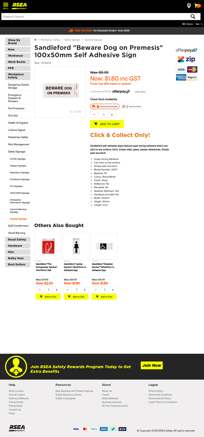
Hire (11, 252)
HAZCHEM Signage (19, 193)
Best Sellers (17, 264)
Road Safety (17, 239)
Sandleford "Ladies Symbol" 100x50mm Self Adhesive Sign (76, 267)
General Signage (18, 219)
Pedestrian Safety (18, 137)
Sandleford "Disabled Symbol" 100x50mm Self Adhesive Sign (104, 267)
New (11, 49)
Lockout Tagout (16, 130)
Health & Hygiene (18, 122)
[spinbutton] (103, 114)
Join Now (151, 365)
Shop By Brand (14, 42)
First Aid (13, 115)
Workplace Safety (16, 76)
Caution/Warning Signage (18, 210)
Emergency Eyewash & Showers (14, 98)
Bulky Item (16, 258)
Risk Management (18, 144)
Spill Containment (18, 225)
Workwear (15, 55)
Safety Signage (16, 151)
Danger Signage (18, 165)
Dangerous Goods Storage (18, 86)
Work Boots (16, 61)
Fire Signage (16, 186)
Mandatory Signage (19, 172)
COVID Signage (18, 159)
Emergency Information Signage (20, 201)
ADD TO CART (109, 124)
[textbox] (79, 16)
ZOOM (77, 111)
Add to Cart (50, 296)
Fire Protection (16, 108)
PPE (11, 68)
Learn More (140, 91)
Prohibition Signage (19, 179)
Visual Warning (16, 232)
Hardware (15, 245)
